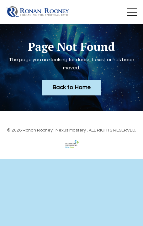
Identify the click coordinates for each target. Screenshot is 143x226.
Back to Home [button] (71, 87)
